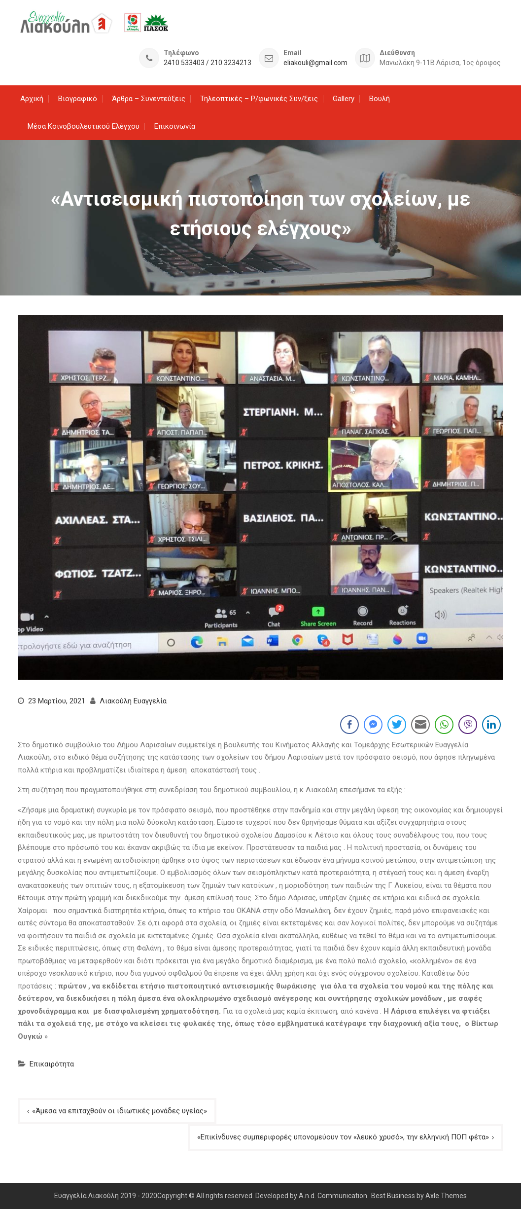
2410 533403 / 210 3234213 (207, 63)
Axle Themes (446, 1196)
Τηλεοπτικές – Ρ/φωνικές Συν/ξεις (259, 98)
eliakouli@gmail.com (315, 63)
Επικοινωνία (174, 126)
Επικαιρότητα (52, 1064)
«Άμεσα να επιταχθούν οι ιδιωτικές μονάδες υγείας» (119, 1110)
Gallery (343, 98)
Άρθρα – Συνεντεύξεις (148, 98)
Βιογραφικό (77, 98)
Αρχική (31, 98)
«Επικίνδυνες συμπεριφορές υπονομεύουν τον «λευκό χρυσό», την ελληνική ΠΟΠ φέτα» (343, 1137)
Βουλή (379, 98)
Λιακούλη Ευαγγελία (133, 700)
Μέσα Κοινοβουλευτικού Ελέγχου (83, 126)
